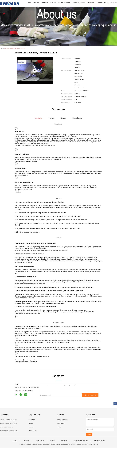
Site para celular (99, 440)
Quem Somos (39, 440)
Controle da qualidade (78, 2)
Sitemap (64, 440)
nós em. (52, 145)
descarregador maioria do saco (8, 430)
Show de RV (44, 2)
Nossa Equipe (33, 430)
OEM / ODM (60, 423)
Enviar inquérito (90, 395)
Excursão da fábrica (64, 2)
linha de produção (62, 419)
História (31, 423)
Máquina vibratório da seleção (8, 419)
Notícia (52, 440)
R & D (59, 427)
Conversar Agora (101, 2)
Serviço (31, 427)
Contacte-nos (90, 2)
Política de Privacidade (80, 440)
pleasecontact (45, 145)
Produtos (36, 2)
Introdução (32, 419)
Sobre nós (53, 2)
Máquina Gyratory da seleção (8, 423)
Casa (29, 2)
